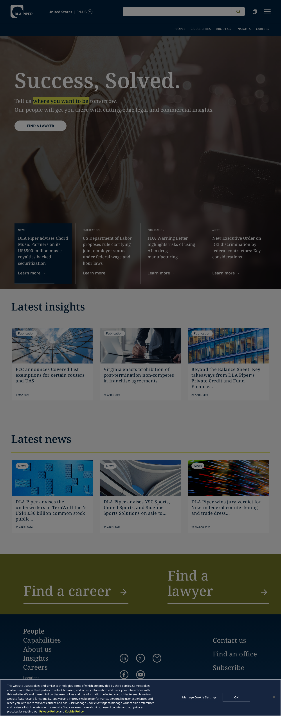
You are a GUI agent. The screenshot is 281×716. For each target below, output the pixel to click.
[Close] (274, 697)
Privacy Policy (49, 711)
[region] (140, 697)
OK (236, 697)
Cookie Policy (74, 711)
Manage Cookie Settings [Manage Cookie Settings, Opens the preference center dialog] (199, 697)
